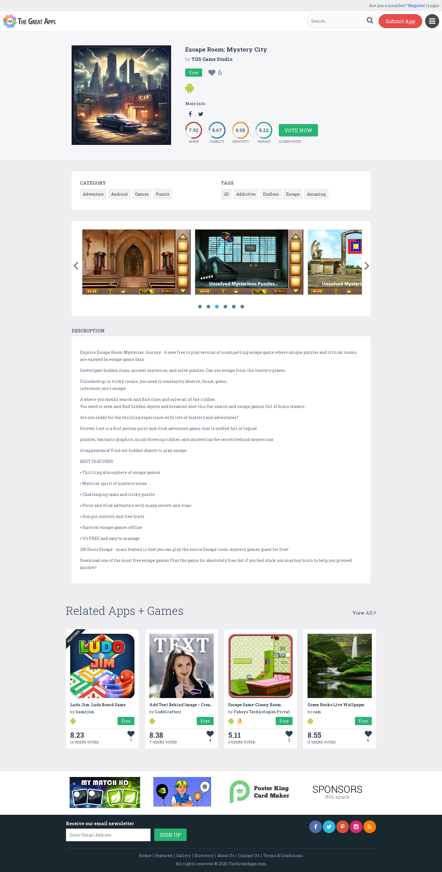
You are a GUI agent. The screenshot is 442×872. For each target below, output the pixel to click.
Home (145, 855)
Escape (293, 194)
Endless (271, 194)
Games (142, 194)
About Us (226, 855)
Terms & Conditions (283, 855)
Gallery (183, 855)
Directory (204, 855)
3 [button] (217, 307)
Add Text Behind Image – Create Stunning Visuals (199, 704)
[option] (136, 262)
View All (364, 613)
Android (119, 194)
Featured (164, 855)
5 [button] (234, 307)
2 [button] (208, 307)
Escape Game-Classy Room (254, 704)
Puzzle (162, 194)
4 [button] (225, 307)
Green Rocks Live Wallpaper (336, 704)
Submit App (400, 21)
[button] (75, 264)
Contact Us (249, 855)
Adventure (93, 194)
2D (226, 194)
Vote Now (298, 130)
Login (433, 5)
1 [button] (200, 307)
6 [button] (242, 307)
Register (416, 5)
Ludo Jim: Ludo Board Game (97, 704)
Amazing (316, 194)
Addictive (246, 194)
